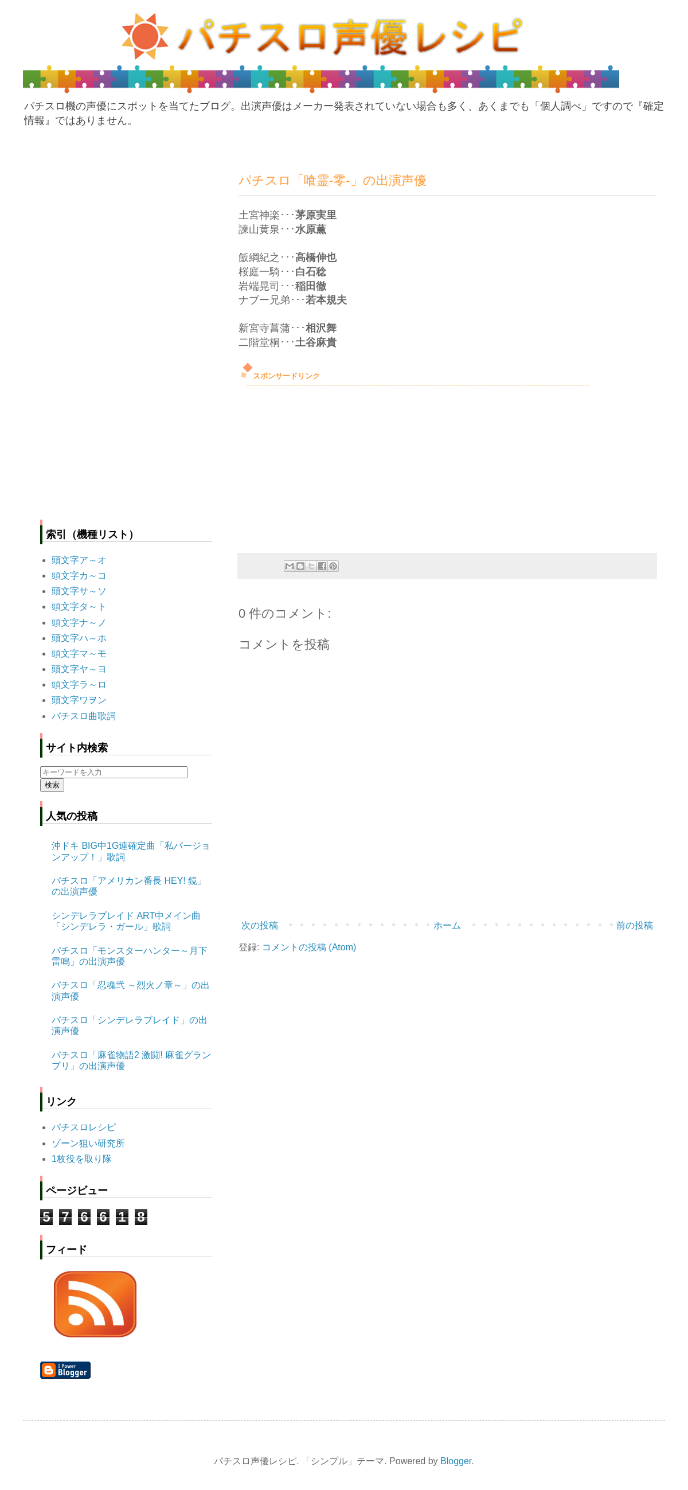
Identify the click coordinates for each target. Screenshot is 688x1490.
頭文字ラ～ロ (79, 684)
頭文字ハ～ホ (79, 638)
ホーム (447, 925)
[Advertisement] (325, 466)
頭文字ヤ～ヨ (79, 669)
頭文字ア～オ (79, 560)
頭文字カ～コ (79, 575)
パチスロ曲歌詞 (84, 716)
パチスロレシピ (84, 1127)
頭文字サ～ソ (79, 591)
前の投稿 (634, 925)
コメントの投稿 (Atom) (309, 947)
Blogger (455, 1461)
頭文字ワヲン (79, 700)
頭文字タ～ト (79, 606)
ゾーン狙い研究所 (88, 1143)
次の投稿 (259, 925)
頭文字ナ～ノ (79, 622)
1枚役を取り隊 (82, 1159)
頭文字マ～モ (79, 653)
